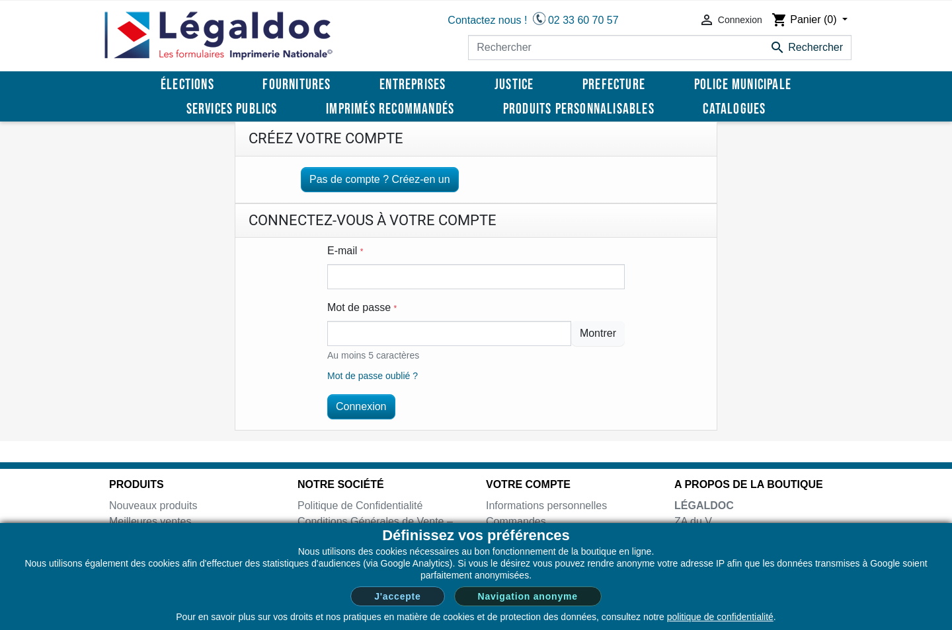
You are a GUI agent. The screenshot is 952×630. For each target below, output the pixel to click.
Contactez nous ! (487, 20)
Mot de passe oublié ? (372, 375)
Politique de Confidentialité (360, 505)
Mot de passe (362, 307)
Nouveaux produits (153, 505)
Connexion (361, 406)
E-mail (345, 250)
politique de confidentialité (720, 617)
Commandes (516, 521)
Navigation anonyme (528, 596)
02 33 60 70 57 (583, 20)
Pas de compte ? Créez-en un (379, 179)
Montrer (598, 333)
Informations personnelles (546, 505)
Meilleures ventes (150, 521)
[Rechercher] (660, 47)
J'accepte (397, 596)
